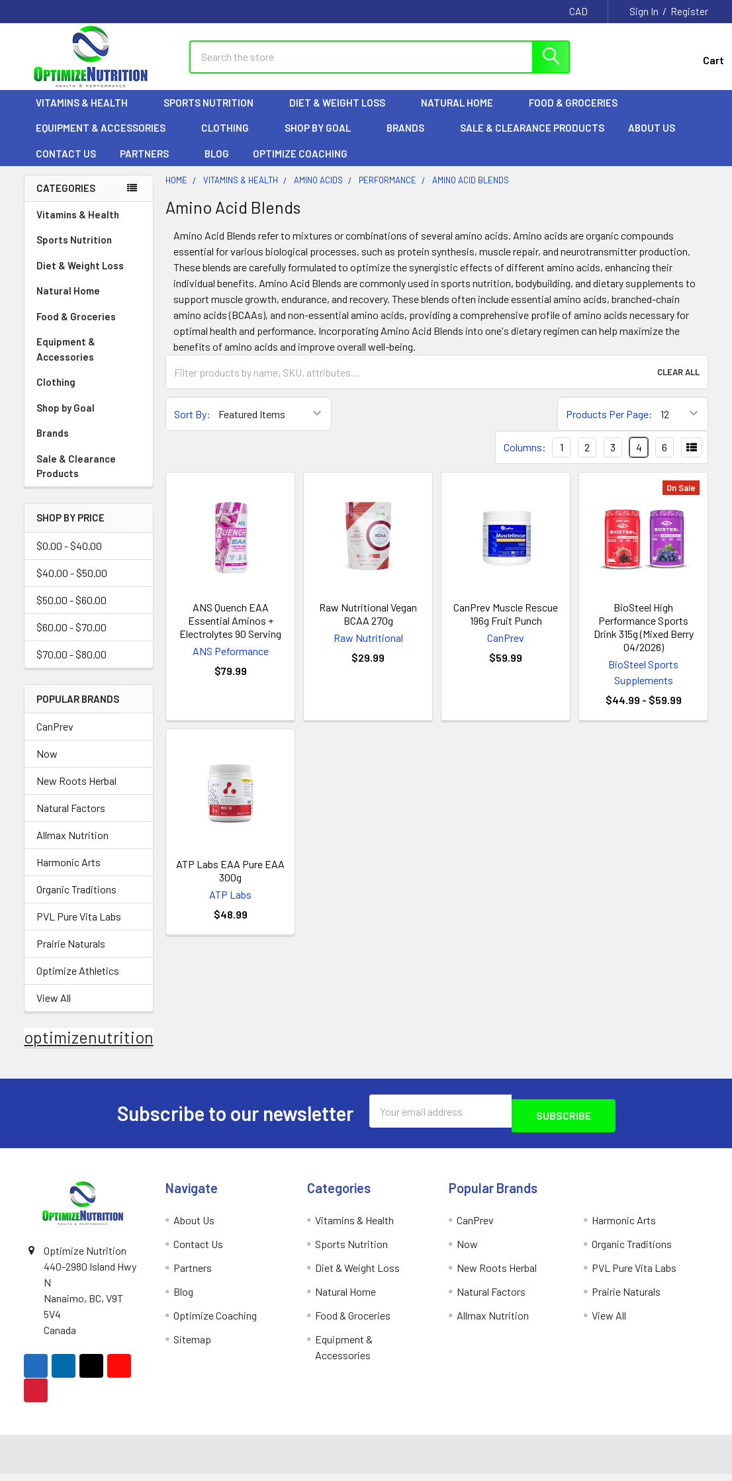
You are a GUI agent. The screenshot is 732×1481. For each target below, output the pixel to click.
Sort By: (192, 426)
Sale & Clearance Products (532, 140)
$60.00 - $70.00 (71, 639)
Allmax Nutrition (72, 846)
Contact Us (66, 165)
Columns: (525, 459)
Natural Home (463, 114)
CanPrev (54, 738)
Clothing (231, 140)
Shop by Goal (324, 140)
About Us (657, 140)
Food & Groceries (579, 114)
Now (47, 765)
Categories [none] (65, 200)
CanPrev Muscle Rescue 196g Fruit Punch (505, 626)
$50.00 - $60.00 (71, 612)
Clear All (678, 384)
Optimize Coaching (300, 165)
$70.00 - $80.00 (71, 666)
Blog (217, 165)
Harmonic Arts (68, 874)
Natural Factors (70, 819)
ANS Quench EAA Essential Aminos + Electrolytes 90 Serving (230, 632)
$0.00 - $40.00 (69, 557)
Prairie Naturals (70, 955)
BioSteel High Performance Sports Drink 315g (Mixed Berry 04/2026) (644, 639)
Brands (411, 140)
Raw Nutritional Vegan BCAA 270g (368, 626)
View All (53, 1009)
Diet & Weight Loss (343, 114)
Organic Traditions (76, 901)
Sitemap (192, 1346)
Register (689, 11)
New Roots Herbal (76, 792)
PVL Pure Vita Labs (78, 928)
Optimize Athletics (77, 982)
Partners (150, 165)
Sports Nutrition (214, 114)
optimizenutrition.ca (99, 1049)
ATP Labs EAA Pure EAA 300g (230, 882)
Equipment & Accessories (106, 140)
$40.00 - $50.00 (71, 584)
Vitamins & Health (88, 114)
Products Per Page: (609, 426)
